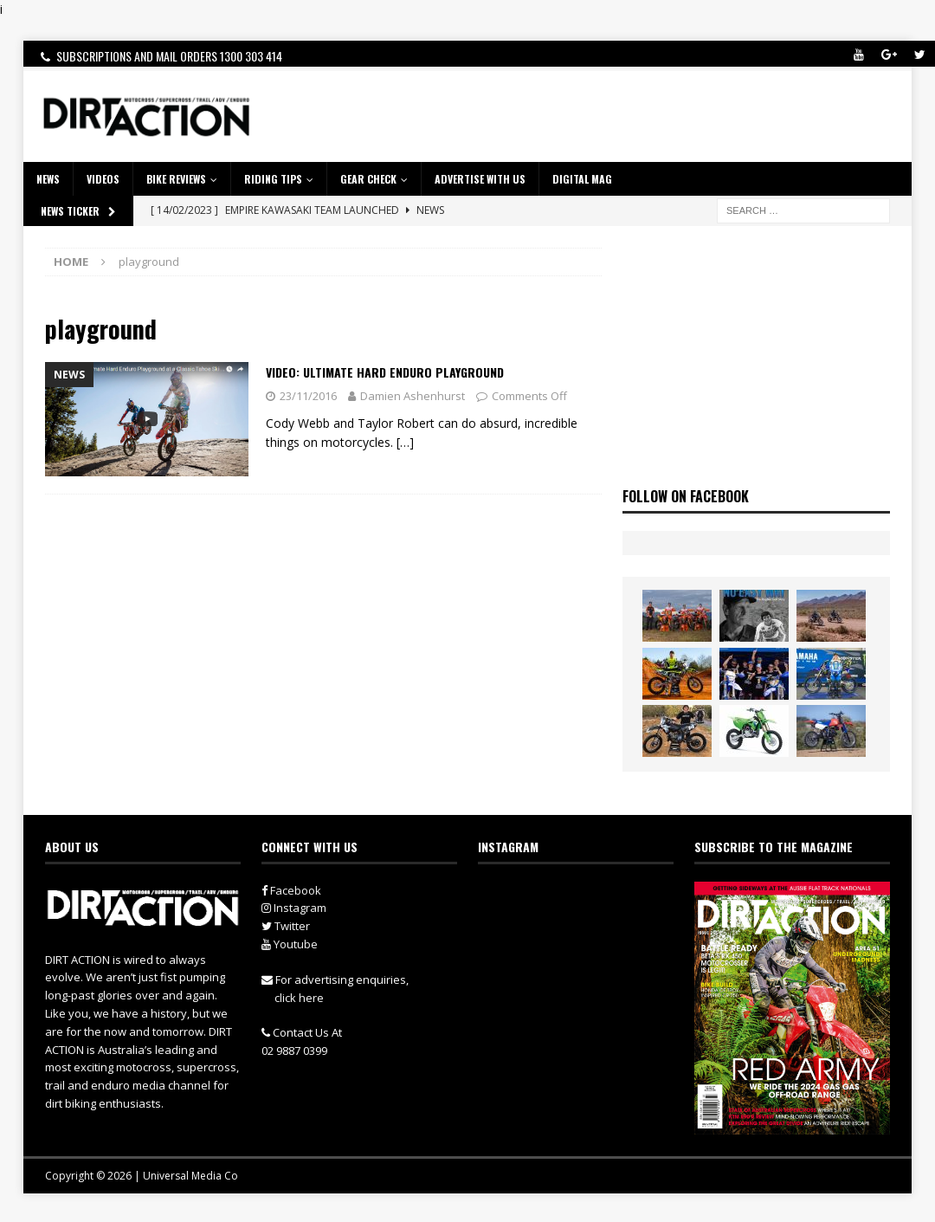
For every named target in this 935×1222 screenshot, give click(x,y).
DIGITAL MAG (582, 178)
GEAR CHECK (368, 178)
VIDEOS (103, 178)
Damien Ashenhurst (412, 396)
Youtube (289, 944)
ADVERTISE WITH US (480, 178)
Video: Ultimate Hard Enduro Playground (385, 372)
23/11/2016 (308, 396)
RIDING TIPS (273, 178)
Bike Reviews (176, 178)
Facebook (291, 890)
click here (299, 997)
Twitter (285, 926)
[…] (405, 442)
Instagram (293, 907)
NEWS (48, 178)
